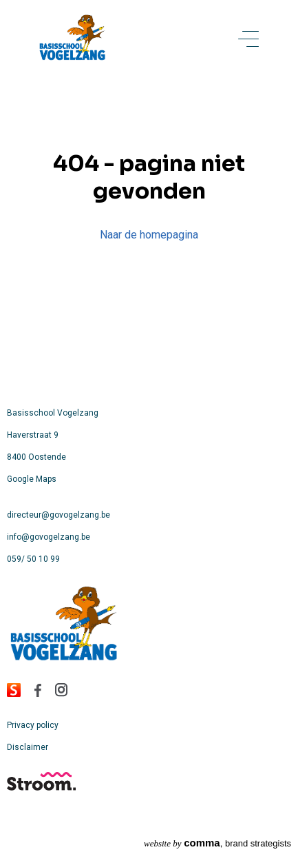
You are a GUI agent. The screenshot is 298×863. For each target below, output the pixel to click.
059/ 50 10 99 (33, 559)
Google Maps (31, 479)
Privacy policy (32, 725)
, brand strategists (217, 843)
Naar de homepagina (149, 234)
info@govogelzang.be (48, 537)
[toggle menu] (248, 40)
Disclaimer (27, 747)
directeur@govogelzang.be (58, 515)
